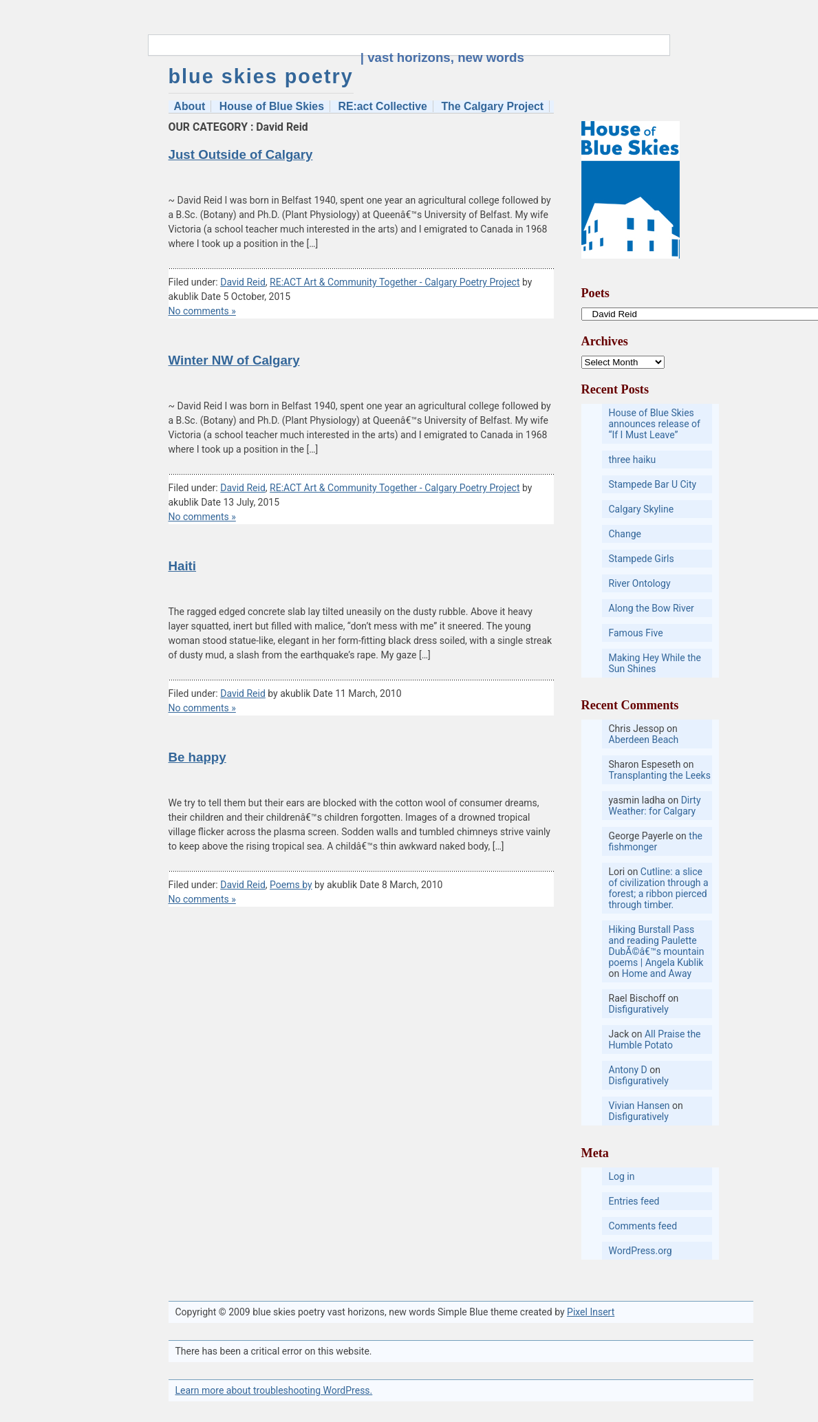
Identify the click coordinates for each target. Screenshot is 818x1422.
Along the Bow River (651, 608)
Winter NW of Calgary (234, 360)
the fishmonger (656, 841)
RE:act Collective (382, 106)
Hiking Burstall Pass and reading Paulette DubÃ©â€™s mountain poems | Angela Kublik (656, 946)
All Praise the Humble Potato (655, 1039)
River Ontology (640, 583)
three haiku (632, 459)
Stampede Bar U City (653, 484)
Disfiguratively (639, 1009)
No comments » (202, 310)
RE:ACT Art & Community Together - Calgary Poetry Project (394, 282)
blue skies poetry (261, 76)
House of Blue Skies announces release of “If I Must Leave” (654, 423)
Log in (622, 1176)
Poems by (291, 884)
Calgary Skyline (641, 509)
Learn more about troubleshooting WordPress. (274, 1390)
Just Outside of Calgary (241, 154)
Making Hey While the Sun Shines (655, 663)
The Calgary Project (492, 106)
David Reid (243, 282)
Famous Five (636, 632)
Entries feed (634, 1201)
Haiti (183, 566)
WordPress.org (640, 1250)
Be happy (197, 757)
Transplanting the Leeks (660, 775)
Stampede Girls (641, 558)
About (190, 106)
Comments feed (643, 1225)
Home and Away (656, 973)
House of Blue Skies (271, 106)
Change (625, 533)
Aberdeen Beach (644, 739)
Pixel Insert (590, 1311)
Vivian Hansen (639, 1105)
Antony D (628, 1069)
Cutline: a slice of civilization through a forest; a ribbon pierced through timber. (659, 888)
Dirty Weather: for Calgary (655, 806)
